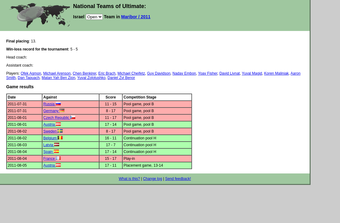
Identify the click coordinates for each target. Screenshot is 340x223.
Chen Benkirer (84, 73)
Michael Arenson (57, 73)
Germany (54, 111)
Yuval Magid (252, 73)
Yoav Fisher (207, 73)
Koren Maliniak (276, 73)
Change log (152, 179)
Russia (52, 104)
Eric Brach (107, 73)
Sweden (53, 131)
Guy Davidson (158, 73)
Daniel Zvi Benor (121, 78)
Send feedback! (178, 179)
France (52, 158)
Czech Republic (59, 118)
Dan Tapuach (29, 78)
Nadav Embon (184, 73)
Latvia (51, 145)
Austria (52, 124)
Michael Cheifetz (131, 73)
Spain (51, 152)
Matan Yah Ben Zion (58, 78)
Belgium (53, 138)
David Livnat (229, 73)
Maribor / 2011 (135, 16)
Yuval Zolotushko (91, 78)
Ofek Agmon (31, 73)
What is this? (129, 179)
